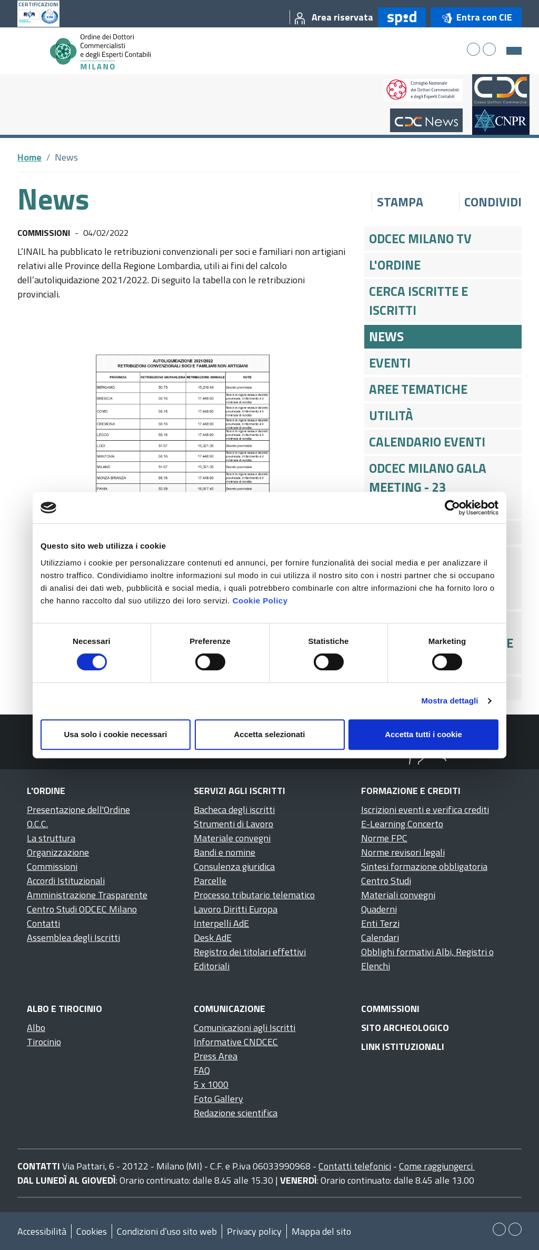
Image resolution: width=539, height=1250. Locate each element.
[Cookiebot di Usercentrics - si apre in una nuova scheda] (452, 507)
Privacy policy (254, 1231)
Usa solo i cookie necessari (115, 734)
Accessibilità (41, 1231)
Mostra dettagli (449, 700)
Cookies (91, 1231)
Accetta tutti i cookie (423, 734)
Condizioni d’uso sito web (167, 1231)
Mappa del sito (321, 1231)
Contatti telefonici (354, 1166)
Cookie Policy (260, 600)
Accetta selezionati (269, 734)
